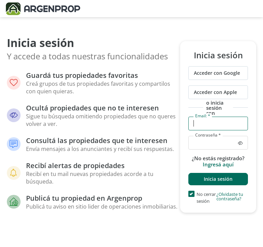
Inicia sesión (218, 179)
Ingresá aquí (218, 164)
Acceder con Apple (215, 92)
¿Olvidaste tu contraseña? (229, 197)
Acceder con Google (217, 73)
